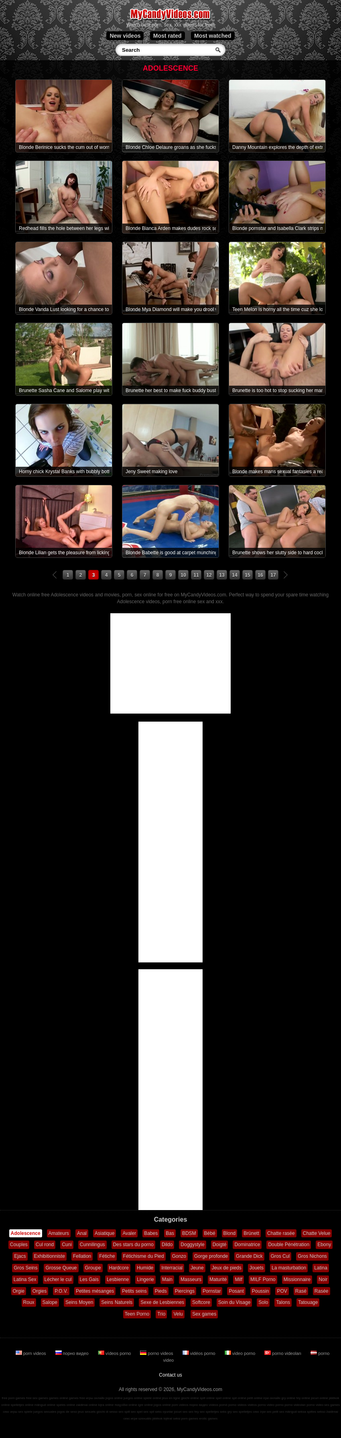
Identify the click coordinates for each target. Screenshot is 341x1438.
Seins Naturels (116, 1302)
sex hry (194, 1412)
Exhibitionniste (49, 1256)
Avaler (129, 1233)
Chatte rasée (281, 1233)
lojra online (106, 1405)
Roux (29, 1302)
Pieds (161, 1291)
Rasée (322, 1291)
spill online (207, 1398)
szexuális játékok (150, 1418)
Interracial (172, 1268)
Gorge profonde (211, 1256)
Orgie (18, 1291)
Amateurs (59, 1233)
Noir (323, 1279)
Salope (50, 1302)
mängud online (45, 1405)
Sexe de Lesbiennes (162, 1302)
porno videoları (283, 1353)
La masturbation (289, 1268)
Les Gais (89, 1279)
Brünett (251, 1233)
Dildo (167, 1244)
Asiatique (104, 1233)
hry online (303, 1398)
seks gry (226, 1412)
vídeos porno (115, 1353)
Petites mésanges (95, 1291)
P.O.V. (61, 1291)
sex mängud (288, 1412)
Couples (19, 1244)
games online (58, 1398)
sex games (332, 1405)
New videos (125, 36)
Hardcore (119, 1268)
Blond (229, 1233)
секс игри (131, 1418)
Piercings (185, 1291)
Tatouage (308, 1302)
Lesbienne (118, 1279)
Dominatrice (247, 1244)
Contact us (170, 1375)
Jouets (257, 1268)
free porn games (13, 1398)
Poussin (260, 1291)
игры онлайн (95, 1398)
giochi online (190, 1398)
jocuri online (319, 1398)
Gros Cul (280, 1256)
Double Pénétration (288, 1244)
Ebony (324, 1244)
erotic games (208, 1418)
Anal (82, 1233)
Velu (178, 1314)
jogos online (114, 1398)
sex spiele (25, 1412)
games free (77, 1398)
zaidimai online (86, 1405)
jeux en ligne (171, 1398)
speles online (65, 1405)
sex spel (136, 1412)
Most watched (212, 36)
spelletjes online (22, 1405)
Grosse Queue (61, 1268)
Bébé (209, 1233)
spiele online (152, 1398)
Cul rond (45, 1244)
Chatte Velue (317, 1233)
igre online (145, 1405)
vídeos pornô (218, 1405)
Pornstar (212, 1291)
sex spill (124, 1412)
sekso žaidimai (327, 1412)
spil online (239, 1398)
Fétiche (107, 1256)
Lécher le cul (58, 1279)
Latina (320, 1268)
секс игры (10, 1412)
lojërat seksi (171, 1418)
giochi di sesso (107, 1412)
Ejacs (20, 1256)
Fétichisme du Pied (143, 1256)
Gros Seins (25, 1268)
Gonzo (179, 1256)
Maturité (218, 1279)
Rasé (300, 1291)
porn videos (31, 1353)
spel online (223, 1398)
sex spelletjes (209, 1412)
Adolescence (26, 1233)
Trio (161, 1314)
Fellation (82, 1256)
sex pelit (272, 1412)
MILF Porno (263, 1279)
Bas (170, 1233)
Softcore (201, 1302)
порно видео (72, 1353)
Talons (283, 1302)
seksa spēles (307, 1412)
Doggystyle (192, 1244)
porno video (314, 1405)
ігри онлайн (271, 1398)
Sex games (204, 1314)
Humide (145, 1268)
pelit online (254, 1398)
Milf (238, 1279)
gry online (288, 1398)
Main (167, 1279)
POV (282, 1291)
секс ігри (259, 1412)
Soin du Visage (234, 1302)
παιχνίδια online (126, 1405)
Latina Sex (25, 1279)
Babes (151, 1233)
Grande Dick (249, 1256)
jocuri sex (181, 1412)
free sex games (37, 1398)
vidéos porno (200, 1353)
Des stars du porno (133, 1244)
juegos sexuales (44, 1412)
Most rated (167, 36)
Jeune (197, 1268)
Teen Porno (137, 1314)
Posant (236, 1291)
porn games (189, 1418)
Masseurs (191, 1279)
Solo (263, 1302)
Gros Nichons (312, 1256)
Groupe (93, 1268)
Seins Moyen (79, 1302)
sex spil (149, 1412)
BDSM (189, 1233)
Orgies (39, 1291)
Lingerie (145, 1279)
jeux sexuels (86, 1412)
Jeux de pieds (227, 1268)
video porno (241, 1353)
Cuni (67, 1244)
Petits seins (134, 1291)
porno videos (157, 1353)
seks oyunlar (164, 1412)
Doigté (220, 1244)
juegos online (133, 1398)
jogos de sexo (67, 1412)
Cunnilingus (92, 1244)
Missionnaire (297, 1279)
